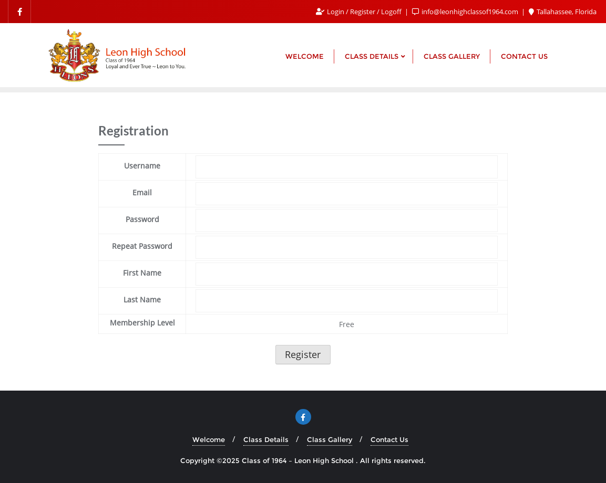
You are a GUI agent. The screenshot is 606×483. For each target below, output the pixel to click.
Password (142, 219)
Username (142, 166)
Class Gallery (329, 439)
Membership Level (142, 323)
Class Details (266, 439)
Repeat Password (142, 246)
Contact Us (389, 439)
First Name (142, 273)
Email (142, 192)
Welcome (208, 439)
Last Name (142, 299)
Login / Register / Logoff (359, 11)
